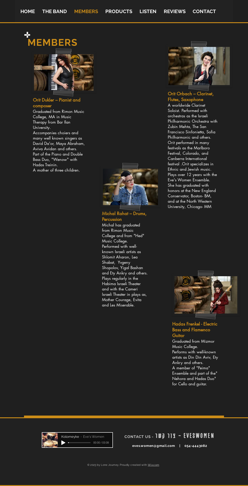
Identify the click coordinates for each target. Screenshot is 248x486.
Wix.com (153, 464)
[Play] (63, 442)
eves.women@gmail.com (153, 446)
